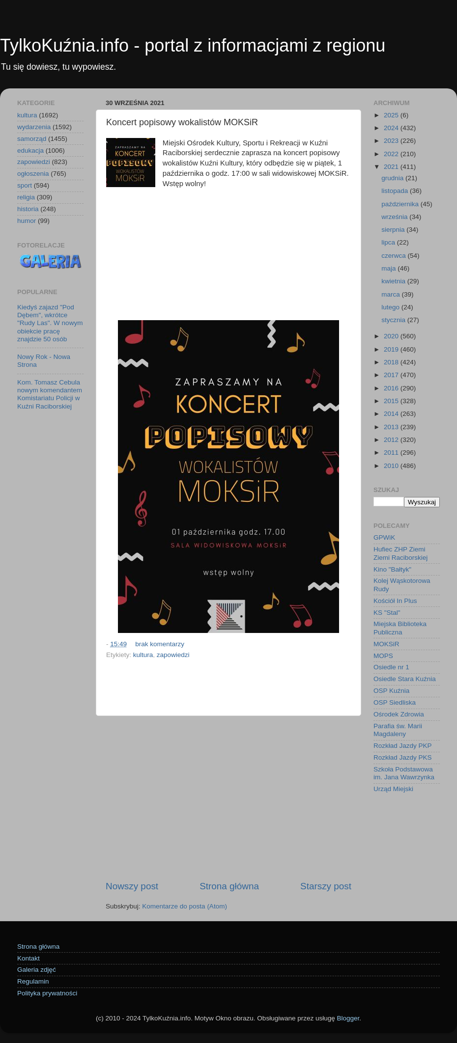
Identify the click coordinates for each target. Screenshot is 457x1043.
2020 (392, 336)
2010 (392, 465)
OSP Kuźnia (391, 690)
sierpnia (393, 229)
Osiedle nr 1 (391, 667)
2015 (392, 401)
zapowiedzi (173, 655)
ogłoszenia (33, 173)
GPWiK (384, 537)
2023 (392, 140)
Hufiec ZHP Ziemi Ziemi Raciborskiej (400, 553)
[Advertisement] (228, 246)
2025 (392, 115)
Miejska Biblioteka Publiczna (400, 627)
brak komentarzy (159, 644)
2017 (392, 375)
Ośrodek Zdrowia (398, 714)
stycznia (394, 320)
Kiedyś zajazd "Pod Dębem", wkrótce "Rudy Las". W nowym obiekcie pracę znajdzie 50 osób (50, 323)
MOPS (383, 655)
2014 (392, 413)
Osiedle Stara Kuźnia (404, 679)
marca (391, 294)
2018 (392, 362)
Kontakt (28, 958)
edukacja (30, 150)
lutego (391, 307)
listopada (395, 190)
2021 (392, 166)
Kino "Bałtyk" (392, 569)
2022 (392, 154)
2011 (392, 452)
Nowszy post (132, 886)
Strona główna (229, 886)
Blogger (348, 1018)
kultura (143, 655)
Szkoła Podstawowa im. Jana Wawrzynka (403, 773)
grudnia (393, 178)
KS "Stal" (386, 612)
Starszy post (325, 886)
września (395, 216)
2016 (392, 388)
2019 (392, 349)
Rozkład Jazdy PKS (402, 757)
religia (26, 197)
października (401, 204)
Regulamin (33, 981)
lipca (389, 242)
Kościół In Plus (395, 600)
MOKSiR (386, 644)
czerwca (394, 255)
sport (24, 185)
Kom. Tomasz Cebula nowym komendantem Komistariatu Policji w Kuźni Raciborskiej (49, 394)
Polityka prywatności (47, 993)
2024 (392, 128)
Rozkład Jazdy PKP (402, 745)
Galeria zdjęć (36, 969)
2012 (392, 439)
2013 (392, 427)
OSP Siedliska (394, 702)
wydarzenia (34, 127)
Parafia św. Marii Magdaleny (397, 730)
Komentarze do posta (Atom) (184, 906)
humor (26, 220)
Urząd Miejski (393, 789)
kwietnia (394, 281)
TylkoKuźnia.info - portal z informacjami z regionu (192, 45)
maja (389, 268)
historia (28, 209)
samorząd (31, 138)
